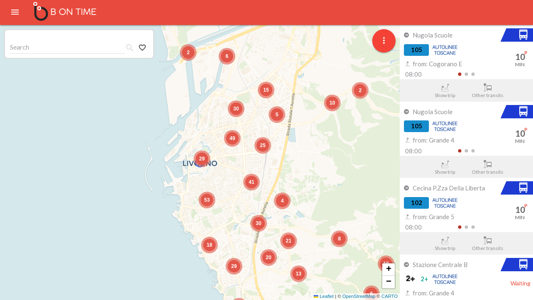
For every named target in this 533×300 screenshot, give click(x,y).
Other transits (487, 90)
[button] (202, 158)
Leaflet (324, 296)
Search (19, 47)
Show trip (445, 90)
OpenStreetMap (358, 296)
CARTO (389, 296)
